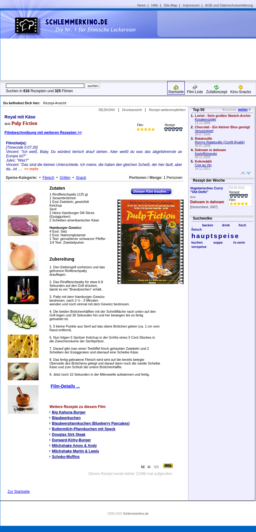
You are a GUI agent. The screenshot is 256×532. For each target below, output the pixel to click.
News (141, 5)
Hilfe (154, 5)
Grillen (65, 177)
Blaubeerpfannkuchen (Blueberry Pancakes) (91, 423)
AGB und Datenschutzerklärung (229, 5)
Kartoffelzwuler (206, 153)
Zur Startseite (19, 491)
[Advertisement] (205, 45)
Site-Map (170, 5)
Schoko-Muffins (66, 457)
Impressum (191, 5)
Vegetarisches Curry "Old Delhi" (206, 190)
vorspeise (199, 247)
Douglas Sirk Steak (68, 434)
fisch (242, 225)
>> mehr (31, 169)
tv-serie (239, 242)
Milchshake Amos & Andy (74, 445)
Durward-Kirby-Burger (71, 440)
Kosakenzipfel (205, 119)
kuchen (197, 242)
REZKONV (107, 110)
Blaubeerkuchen (66, 418)
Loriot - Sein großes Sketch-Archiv (223, 116)
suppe (218, 242)
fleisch (197, 229)
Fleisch (48, 177)
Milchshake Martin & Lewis (75, 451)
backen (207, 225)
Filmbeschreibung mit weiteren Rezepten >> (43, 132)
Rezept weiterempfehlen (167, 110)
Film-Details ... (65, 386)
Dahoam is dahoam (210, 150)
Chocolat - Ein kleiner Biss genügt (222, 127)
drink (226, 225)
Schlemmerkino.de (136, 513)
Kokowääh (203, 161)
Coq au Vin (203, 165)
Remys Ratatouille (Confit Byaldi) (220, 142)
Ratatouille (203, 138)
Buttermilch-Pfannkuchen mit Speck (83, 429)
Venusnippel (204, 131)
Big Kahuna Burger (68, 412)
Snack (81, 177)
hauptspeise (216, 235)
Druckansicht (132, 110)
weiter (243, 109)
